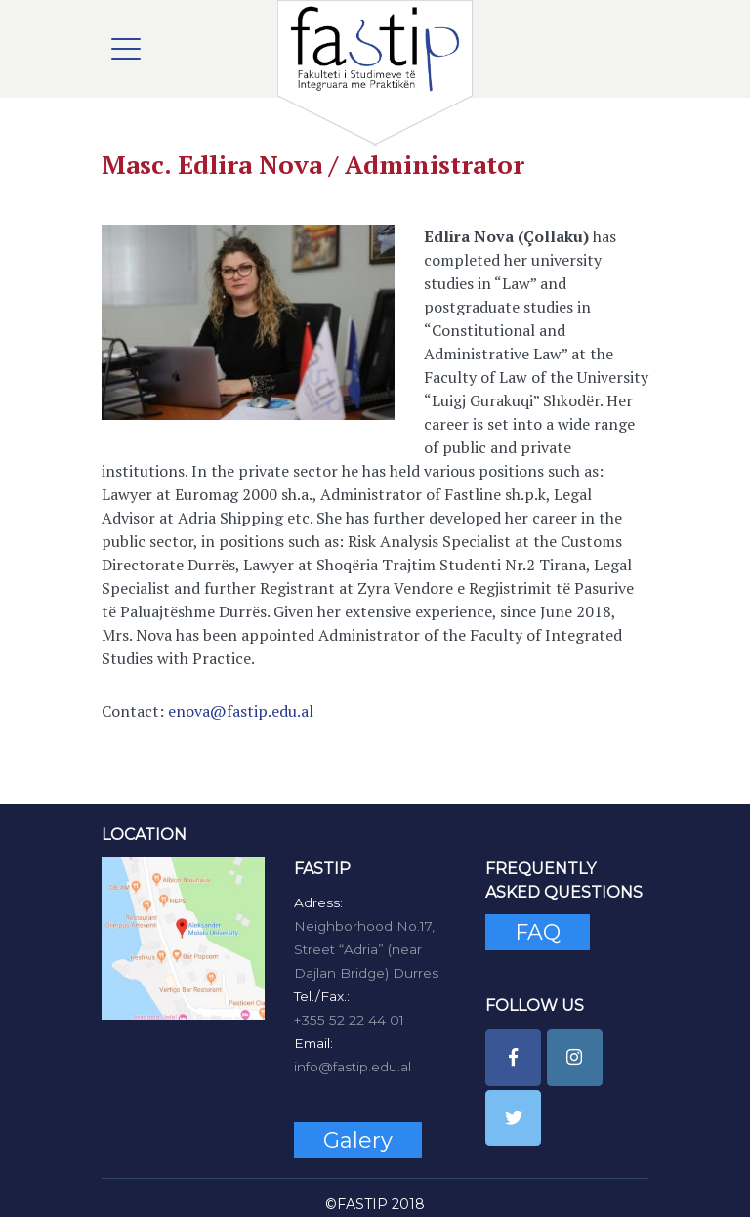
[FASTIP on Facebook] (513, 1057)
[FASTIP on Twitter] (513, 1118)
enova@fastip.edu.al (240, 711)
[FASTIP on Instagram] (575, 1057)
